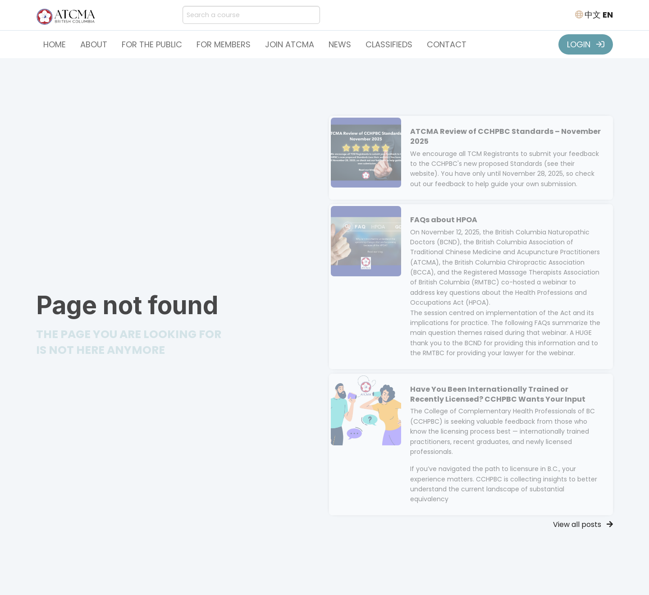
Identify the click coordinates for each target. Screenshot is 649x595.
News (340, 44)
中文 (593, 14)
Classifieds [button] (389, 44)
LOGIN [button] (585, 44)
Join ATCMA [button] (289, 44)
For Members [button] (224, 44)
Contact (446, 44)
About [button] (93, 44)
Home (54, 44)
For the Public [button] (152, 44)
